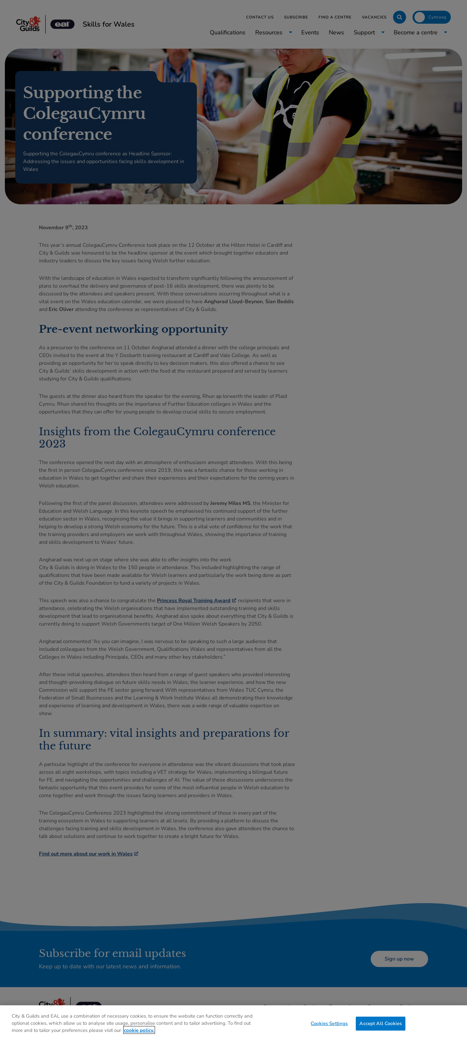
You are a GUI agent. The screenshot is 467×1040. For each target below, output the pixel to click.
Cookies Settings (329, 1028)
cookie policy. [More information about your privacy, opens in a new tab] (139, 1034)
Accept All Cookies (380, 1028)
